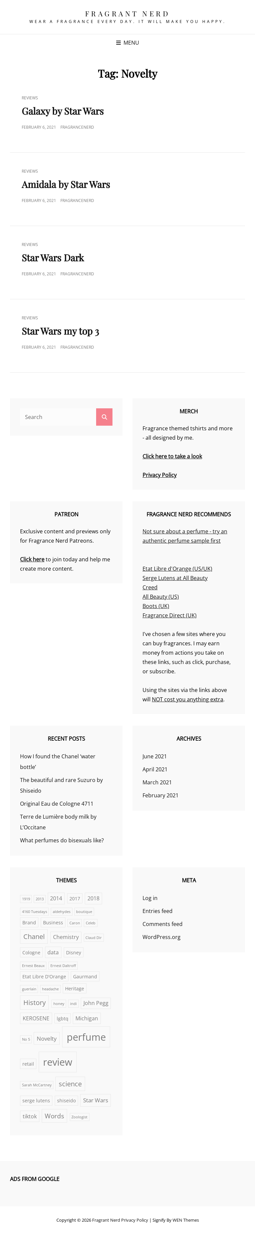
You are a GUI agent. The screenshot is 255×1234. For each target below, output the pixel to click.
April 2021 (155, 769)
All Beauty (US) (161, 596)
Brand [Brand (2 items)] (29, 922)
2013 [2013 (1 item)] (40, 899)
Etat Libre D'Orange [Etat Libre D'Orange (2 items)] (44, 976)
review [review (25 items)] (57, 1062)
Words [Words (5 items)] (54, 1116)
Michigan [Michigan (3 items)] (86, 1018)
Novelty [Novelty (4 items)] (47, 1038)
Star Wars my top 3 (60, 331)
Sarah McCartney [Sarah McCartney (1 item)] (37, 1085)
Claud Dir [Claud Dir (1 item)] (93, 937)
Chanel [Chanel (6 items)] (34, 936)
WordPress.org (162, 937)
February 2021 (161, 795)
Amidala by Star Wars (66, 184)
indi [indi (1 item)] (73, 1003)
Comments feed (163, 924)
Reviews (30, 98)
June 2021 (155, 756)
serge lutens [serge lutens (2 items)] (36, 1100)
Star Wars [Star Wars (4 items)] (95, 1100)
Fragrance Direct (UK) (170, 615)
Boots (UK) (156, 606)
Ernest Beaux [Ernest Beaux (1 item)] (33, 965)
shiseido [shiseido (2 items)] (66, 1100)
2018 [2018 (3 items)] (93, 898)
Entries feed (158, 911)
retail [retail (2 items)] (28, 1064)
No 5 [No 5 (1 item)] (26, 1039)
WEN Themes (186, 1220)
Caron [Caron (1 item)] (74, 923)
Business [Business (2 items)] (53, 922)
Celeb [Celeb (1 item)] (90, 923)
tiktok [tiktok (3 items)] (30, 1116)
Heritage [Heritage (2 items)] (74, 988)
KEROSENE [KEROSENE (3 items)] (36, 1018)
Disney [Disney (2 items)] (73, 952)
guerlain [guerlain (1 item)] (29, 989)
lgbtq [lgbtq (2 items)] (62, 1018)
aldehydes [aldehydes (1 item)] (61, 911)
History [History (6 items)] (34, 1002)
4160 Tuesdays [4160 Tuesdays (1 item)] (34, 911)
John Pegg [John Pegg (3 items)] (95, 1003)
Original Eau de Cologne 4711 (56, 803)
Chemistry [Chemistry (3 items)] (66, 937)
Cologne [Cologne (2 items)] (31, 952)
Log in (150, 898)
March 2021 (157, 782)
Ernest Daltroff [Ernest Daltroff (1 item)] (63, 965)
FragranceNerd (77, 127)
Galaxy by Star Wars (63, 111)
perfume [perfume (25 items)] (86, 1037)
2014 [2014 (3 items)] (56, 898)
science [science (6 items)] (70, 1083)
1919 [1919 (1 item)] (26, 899)
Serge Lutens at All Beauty (175, 578)
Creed (150, 587)
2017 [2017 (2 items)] (74, 898)
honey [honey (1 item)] (58, 1003)
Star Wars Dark (53, 257)
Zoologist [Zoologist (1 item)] (79, 1117)
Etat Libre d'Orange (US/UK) (177, 568)
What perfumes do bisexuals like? (62, 840)
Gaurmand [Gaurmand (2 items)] (85, 976)
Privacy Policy (134, 1220)
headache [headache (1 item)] (50, 989)
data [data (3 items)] (53, 952)
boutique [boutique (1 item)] (84, 911)
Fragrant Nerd (127, 13)
